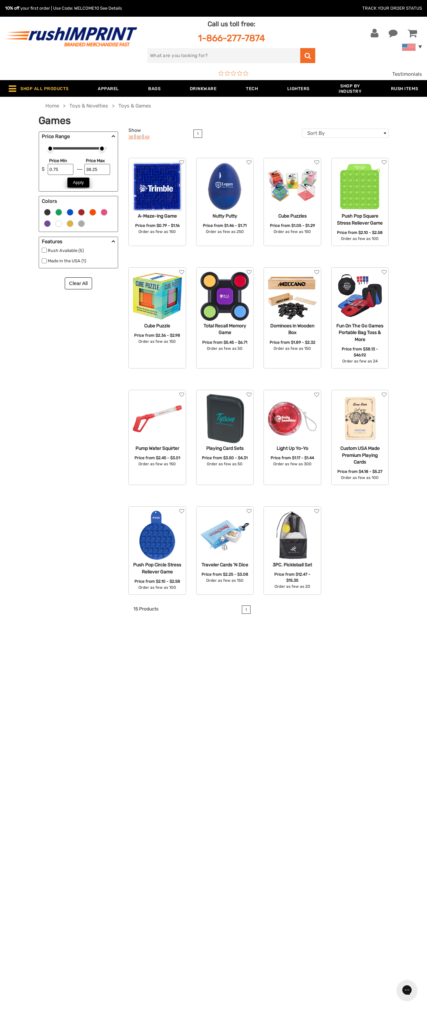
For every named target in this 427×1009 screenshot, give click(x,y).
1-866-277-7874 (231, 38)
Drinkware (126, 861)
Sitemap (228, 912)
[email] (365, 833)
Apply (78, 182)
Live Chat (26, 841)
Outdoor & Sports (134, 881)
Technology (127, 871)
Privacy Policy (235, 892)
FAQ (223, 861)
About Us (230, 830)
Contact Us (26, 830)
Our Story (230, 841)
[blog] (348, 891)
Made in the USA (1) (67, 260)
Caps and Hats (131, 922)
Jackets (123, 841)
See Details (111, 8)
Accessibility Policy (241, 902)
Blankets (124, 912)
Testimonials (407, 74)
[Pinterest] (358, 891)
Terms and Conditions (244, 881)
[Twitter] (338, 891)
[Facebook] (327, 891)
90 (138, 137)
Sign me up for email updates (364, 847)
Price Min (58, 160)
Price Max (95, 160)
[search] (223, 55)
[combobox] (345, 133)
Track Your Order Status (392, 8)
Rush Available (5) (66, 250)
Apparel (123, 830)
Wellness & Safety (135, 892)
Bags (120, 851)
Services (228, 851)
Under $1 (124, 932)
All (146, 137)
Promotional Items (136, 902)
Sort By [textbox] (316, 133)
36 (130, 137)
